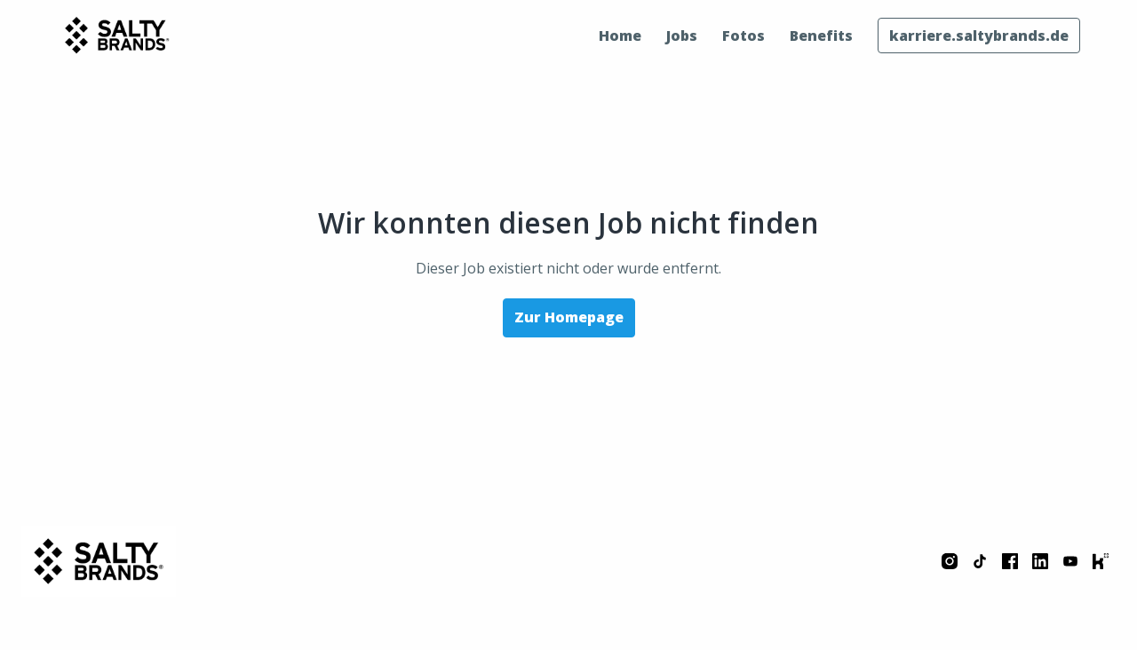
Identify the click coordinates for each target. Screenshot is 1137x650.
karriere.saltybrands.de (979, 35)
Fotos (743, 35)
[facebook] (1010, 561)
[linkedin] (1040, 561)
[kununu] (1100, 561)
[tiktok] (980, 561)
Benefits (821, 35)
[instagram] (949, 561)
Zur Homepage (569, 317)
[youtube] (1070, 561)
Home (620, 35)
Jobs (681, 35)
